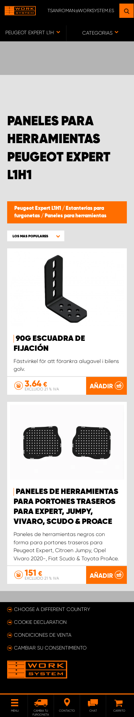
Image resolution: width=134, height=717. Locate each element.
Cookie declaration (40, 622)
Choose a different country (52, 609)
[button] (35, 236)
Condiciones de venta (42, 635)
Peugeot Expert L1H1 (38, 208)
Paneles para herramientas (75, 215)
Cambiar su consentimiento (50, 648)
